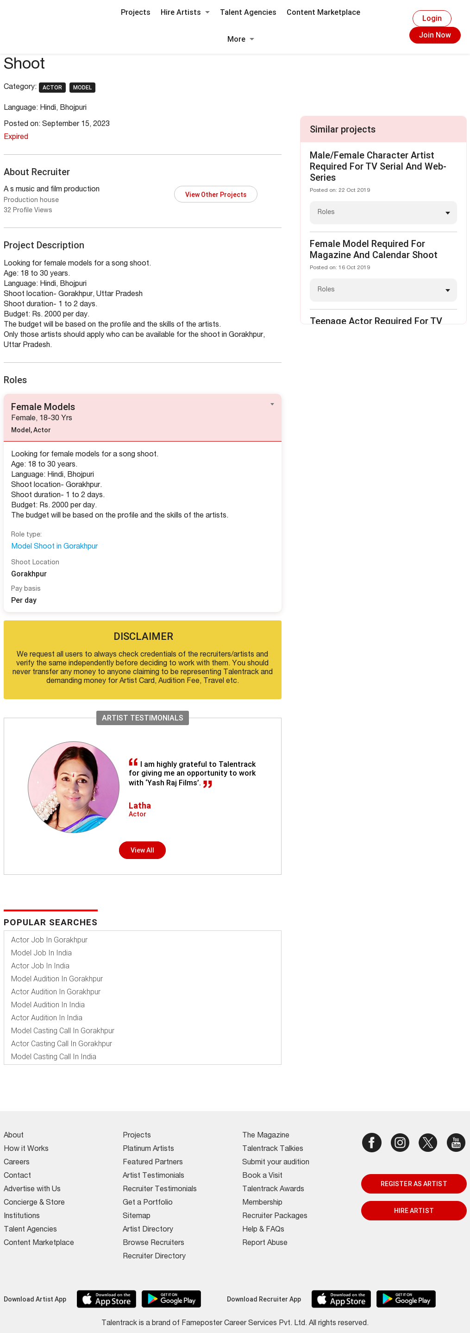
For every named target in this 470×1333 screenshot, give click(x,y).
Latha (140, 805)
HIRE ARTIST (414, 1210)
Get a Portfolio (148, 1203)
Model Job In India (41, 952)
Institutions (22, 1216)
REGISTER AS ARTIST (414, 1184)
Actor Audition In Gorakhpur (55, 991)
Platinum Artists (148, 1149)
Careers (17, 1163)
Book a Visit (262, 1176)
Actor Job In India (40, 965)
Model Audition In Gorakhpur (57, 978)
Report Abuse (265, 1243)
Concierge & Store (34, 1203)
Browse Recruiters (153, 1243)
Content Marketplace (323, 12)
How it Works (26, 1149)
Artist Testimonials (153, 1176)
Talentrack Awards (273, 1190)
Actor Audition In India (46, 1017)
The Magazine (265, 1136)
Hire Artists (185, 12)
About (14, 1136)
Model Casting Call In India (53, 1056)
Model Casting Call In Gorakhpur (62, 1030)
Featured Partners (153, 1163)
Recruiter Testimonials (160, 1190)
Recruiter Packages (274, 1216)
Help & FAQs (263, 1230)
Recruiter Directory (154, 1257)
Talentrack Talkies (272, 1149)
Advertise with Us (32, 1190)
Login (432, 18)
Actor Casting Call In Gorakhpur (61, 1043)
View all (143, 850)
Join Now (435, 35)
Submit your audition (275, 1163)
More (240, 39)
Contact (17, 1176)
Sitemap (136, 1216)
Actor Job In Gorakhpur (49, 939)
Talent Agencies (248, 12)
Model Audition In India (48, 1004)
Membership (262, 1203)
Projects (135, 12)
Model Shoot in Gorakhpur (54, 547)
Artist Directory (148, 1230)
